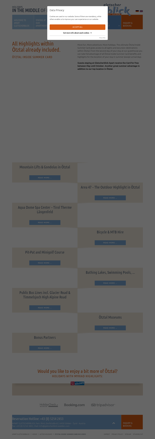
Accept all (78, 27)
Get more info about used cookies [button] (77, 33)
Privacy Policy (102, 37)
